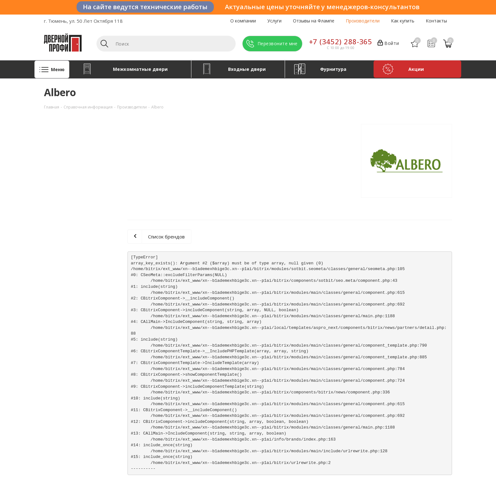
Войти (388, 43)
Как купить (402, 21)
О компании (243, 21)
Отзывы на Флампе (313, 21)
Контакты (436, 21)
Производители (363, 21)
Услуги (274, 21)
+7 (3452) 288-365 (340, 41)
